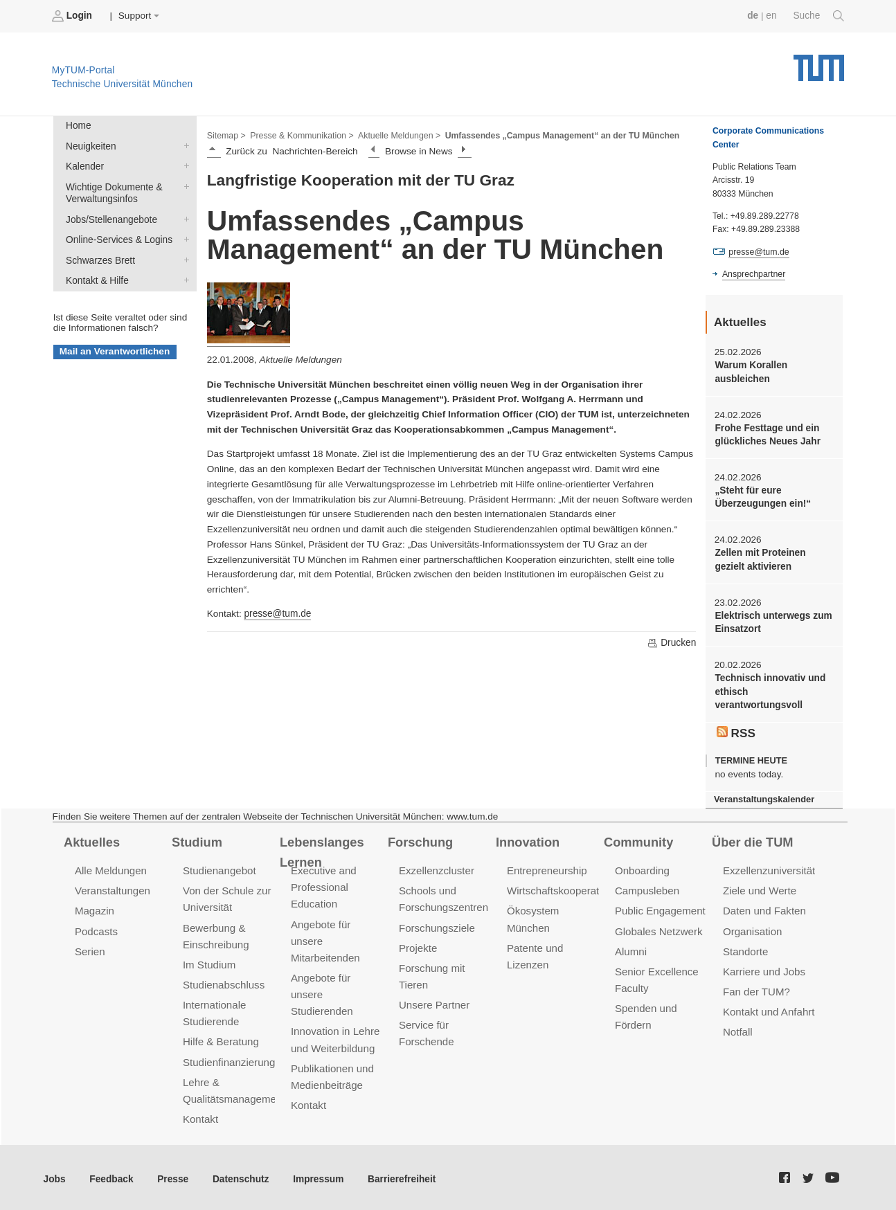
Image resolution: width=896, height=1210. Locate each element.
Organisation (752, 928)
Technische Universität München (819, 63)
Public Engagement (660, 908)
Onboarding (642, 868)
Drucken (671, 642)
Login (73, 15)
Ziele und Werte (759, 888)
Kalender (183, 165)
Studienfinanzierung (228, 1058)
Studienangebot (219, 868)
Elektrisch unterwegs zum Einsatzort (773, 621)
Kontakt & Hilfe (183, 278)
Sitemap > (226, 136)
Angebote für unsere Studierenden (321, 990)
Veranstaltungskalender (764, 797)
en (772, 15)
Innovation (527, 839)
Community (638, 839)
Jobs (55, 1175)
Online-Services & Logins (183, 238)
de (753, 15)
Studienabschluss (223, 981)
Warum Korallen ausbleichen (751, 371)
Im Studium (209, 961)
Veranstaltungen (112, 888)
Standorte (745, 948)
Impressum (316, 1175)
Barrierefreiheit (398, 1175)
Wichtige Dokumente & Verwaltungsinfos (183, 186)
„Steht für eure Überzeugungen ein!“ (762, 496)
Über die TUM (752, 839)
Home (78, 125)
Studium (197, 839)
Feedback (111, 1175)
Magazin (94, 908)
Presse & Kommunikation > (301, 136)
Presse (172, 1175)
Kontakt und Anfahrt (768, 1008)
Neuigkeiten (183, 145)
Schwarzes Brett (183, 258)
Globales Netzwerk (658, 928)
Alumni (631, 948)
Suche (819, 15)
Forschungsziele (436, 924)
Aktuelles (91, 839)
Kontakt (200, 1115)
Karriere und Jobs (764, 968)
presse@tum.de (277, 613)
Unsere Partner (434, 1001)
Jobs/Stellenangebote (183, 218)
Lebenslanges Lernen (322, 849)
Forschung (420, 839)
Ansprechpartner (753, 274)
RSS (736, 730)
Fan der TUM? (756, 988)
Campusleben (647, 888)
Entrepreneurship (546, 868)
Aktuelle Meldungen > (397, 136)
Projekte (418, 944)
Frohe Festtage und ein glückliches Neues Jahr (767, 434)
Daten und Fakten (764, 908)
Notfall (737, 1028)
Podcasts (96, 928)
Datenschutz (239, 1175)
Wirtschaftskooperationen (565, 888)
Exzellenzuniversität (768, 868)
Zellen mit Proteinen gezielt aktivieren (760, 558)
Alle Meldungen (110, 868)
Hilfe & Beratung (220, 1038)
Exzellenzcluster (436, 868)
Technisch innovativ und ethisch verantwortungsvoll (769, 690)
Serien (90, 948)
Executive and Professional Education (323, 885)
